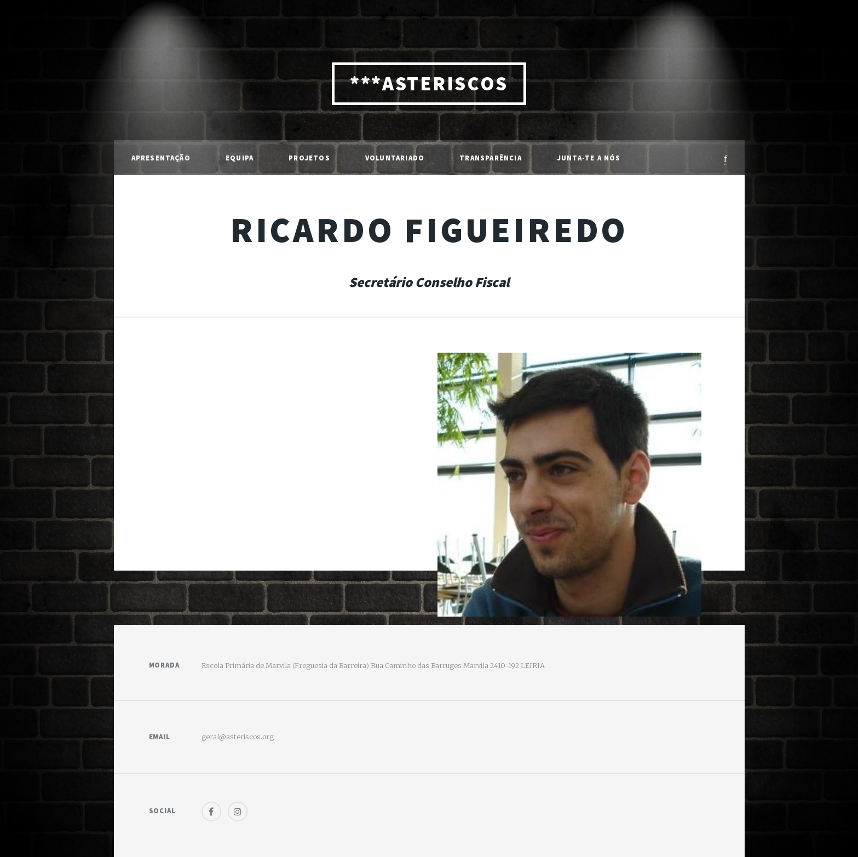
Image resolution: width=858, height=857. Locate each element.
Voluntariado (394, 157)
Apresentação (161, 157)
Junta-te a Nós (589, 157)
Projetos (309, 157)
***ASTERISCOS (429, 83)
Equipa (240, 157)
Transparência (490, 157)
